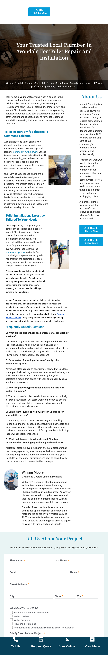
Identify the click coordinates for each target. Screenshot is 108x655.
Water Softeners (22, 619)
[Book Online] (66, 639)
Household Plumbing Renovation (31, 611)
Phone (73, 571)
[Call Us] (15, 639)
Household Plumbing (25, 623)
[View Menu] (92, 639)
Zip (79, 595)
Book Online (66, 646)
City (12, 595)
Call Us (15, 646)
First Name (16, 560)
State (58, 595)
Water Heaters (21, 615)
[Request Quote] (41, 639)
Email (13, 571)
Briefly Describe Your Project (26, 632)
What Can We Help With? (24, 607)
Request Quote (41, 646)
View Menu (92, 646)
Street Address (18, 583)
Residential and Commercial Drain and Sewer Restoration (44, 627)
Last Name (61, 560)
